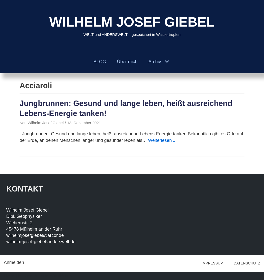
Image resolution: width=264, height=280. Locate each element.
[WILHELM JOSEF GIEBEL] (132, 25)
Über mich (127, 61)
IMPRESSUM (212, 263)
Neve (9, 275)
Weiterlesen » (162, 140)
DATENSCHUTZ (247, 263)
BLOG (99, 61)
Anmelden (14, 262)
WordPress (61, 275)
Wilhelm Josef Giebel (46, 123)
